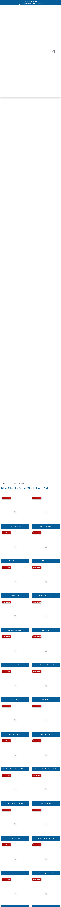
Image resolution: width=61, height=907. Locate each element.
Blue (14, 483)
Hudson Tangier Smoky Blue (46, 838)
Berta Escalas (15, 699)
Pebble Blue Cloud (15, 838)
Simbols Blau (45, 699)
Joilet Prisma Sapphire (15, 803)
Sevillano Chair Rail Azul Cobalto (46, 769)
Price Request (6, 498)
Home (3, 483)
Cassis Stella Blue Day (15, 734)
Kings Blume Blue (15, 526)
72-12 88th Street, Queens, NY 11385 (32, 3)
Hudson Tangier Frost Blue (45, 873)
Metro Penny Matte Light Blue (45, 665)
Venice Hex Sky (15, 873)
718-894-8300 (33, 1)
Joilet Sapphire (46, 803)
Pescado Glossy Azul (15, 630)
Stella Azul (45, 561)
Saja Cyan (45, 630)
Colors (9, 483)
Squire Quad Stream (45, 595)
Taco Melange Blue (15, 561)
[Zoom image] (15, 512)
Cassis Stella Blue (46, 734)
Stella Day (15, 595)
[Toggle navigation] (58, 51)
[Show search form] (53, 51)
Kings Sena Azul (45, 526)
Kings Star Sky (15, 665)
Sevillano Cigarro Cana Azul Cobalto (15, 769)
